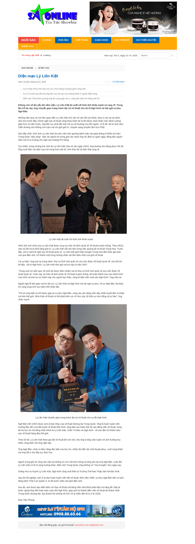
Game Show (101, 40)
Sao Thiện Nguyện (146, 40)
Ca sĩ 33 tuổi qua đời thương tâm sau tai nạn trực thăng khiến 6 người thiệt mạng (60, 94)
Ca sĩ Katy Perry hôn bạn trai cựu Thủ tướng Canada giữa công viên (54, 89)
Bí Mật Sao (27, 46)
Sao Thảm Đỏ (122, 40)
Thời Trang (81, 40)
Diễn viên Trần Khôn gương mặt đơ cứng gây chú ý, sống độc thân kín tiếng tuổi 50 (61, 98)
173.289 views (118, 82)
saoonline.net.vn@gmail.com (89, 525)
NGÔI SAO (28, 40)
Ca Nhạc (47, 40)
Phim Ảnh (63, 40)
